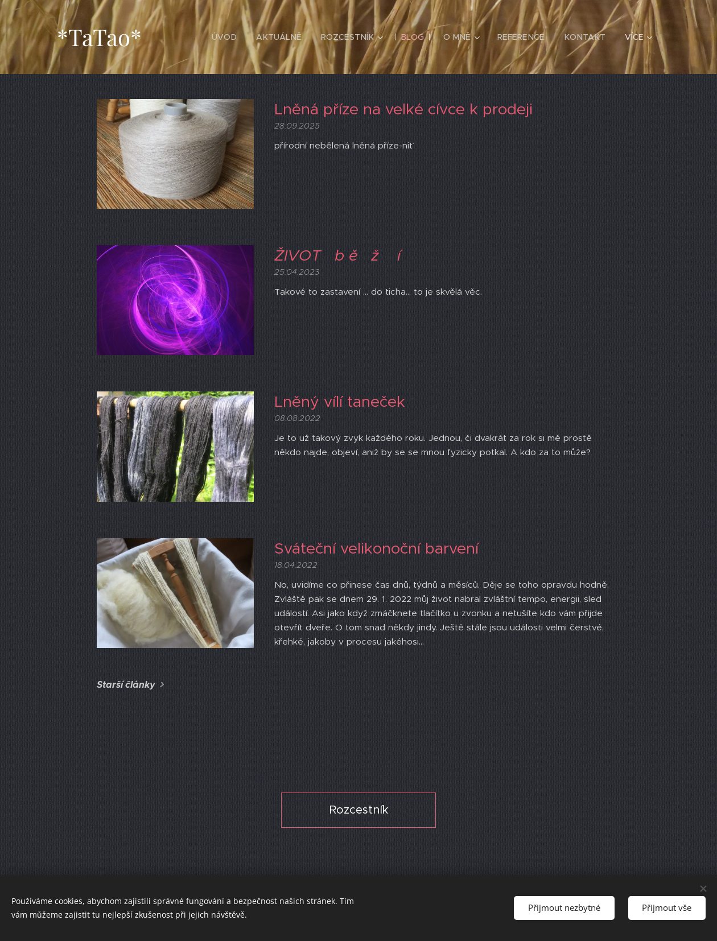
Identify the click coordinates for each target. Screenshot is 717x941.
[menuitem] (235, 37)
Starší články (126, 685)
